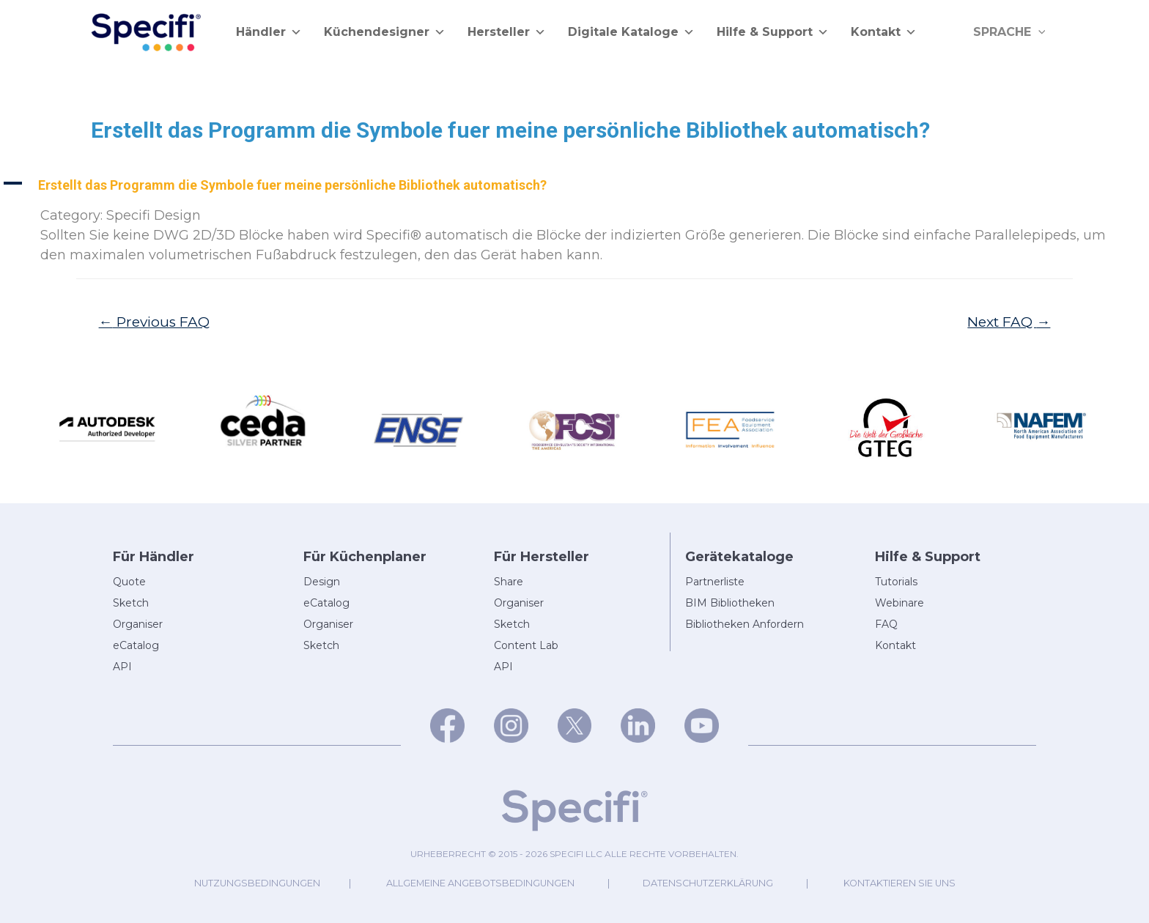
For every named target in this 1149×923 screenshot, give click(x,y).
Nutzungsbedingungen (254, 883)
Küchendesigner (385, 32)
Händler (269, 32)
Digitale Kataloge (631, 32)
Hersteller (507, 32)
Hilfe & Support (773, 32)
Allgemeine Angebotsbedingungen (479, 883)
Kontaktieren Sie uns (902, 883)
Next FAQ (1008, 321)
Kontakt (884, 32)
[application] (1039, 32)
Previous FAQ (155, 321)
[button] (574, 185)
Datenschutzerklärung (709, 883)
